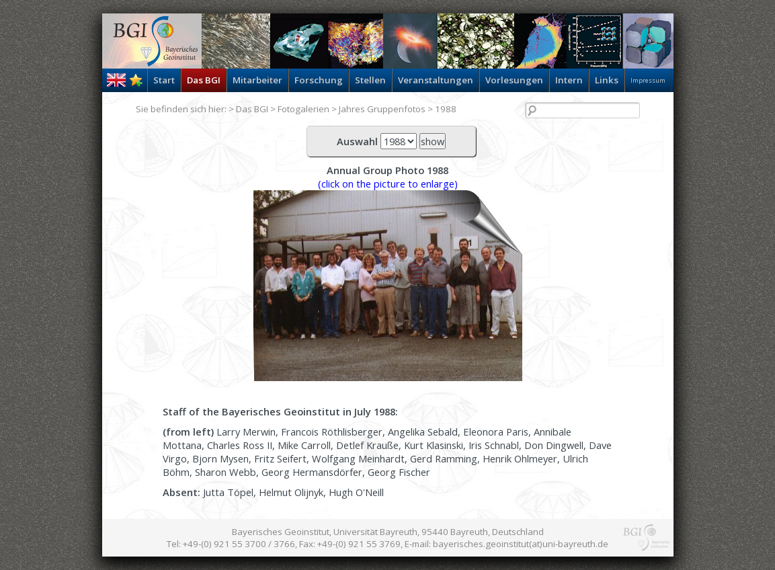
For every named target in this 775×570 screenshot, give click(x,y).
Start (164, 80)
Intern (569, 80)
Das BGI (203, 80)
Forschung (318, 80)
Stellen (370, 80)
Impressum (647, 80)
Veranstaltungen (435, 80)
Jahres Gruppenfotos (382, 109)
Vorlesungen (514, 80)
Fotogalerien (303, 109)
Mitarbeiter (257, 80)
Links (606, 80)
